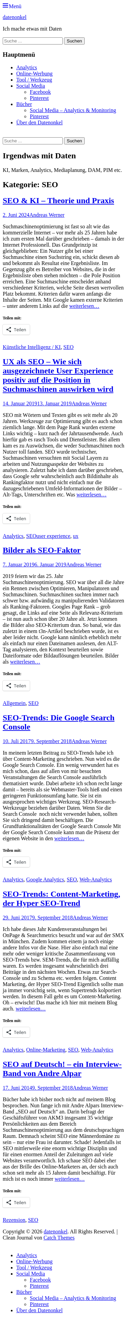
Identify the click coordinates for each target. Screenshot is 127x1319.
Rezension (14, 1220)
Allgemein (14, 703)
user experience (53, 536)
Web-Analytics (96, 879)
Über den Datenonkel (39, 122)
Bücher (24, 104)
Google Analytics (45, 879)
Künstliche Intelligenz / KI (32, 347)
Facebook (40, 92)
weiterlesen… (84, 306)
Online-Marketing (45, 1050)
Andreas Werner (47, 215)
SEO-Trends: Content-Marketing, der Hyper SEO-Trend (61, 899)
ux (76, 536)
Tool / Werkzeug (34, 80)
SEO (68, 347)
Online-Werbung (34, 73)
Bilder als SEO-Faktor (42, 550)
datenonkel (14, 17)
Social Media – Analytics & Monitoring (73, 110)
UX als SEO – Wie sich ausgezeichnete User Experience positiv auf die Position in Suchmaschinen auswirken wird (58, 375)
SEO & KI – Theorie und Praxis (58, 200)
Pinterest (39, 98)
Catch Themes (59, 1238)
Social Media (30, 86)
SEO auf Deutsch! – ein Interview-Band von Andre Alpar (62, 1069)
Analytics (26, 67)
